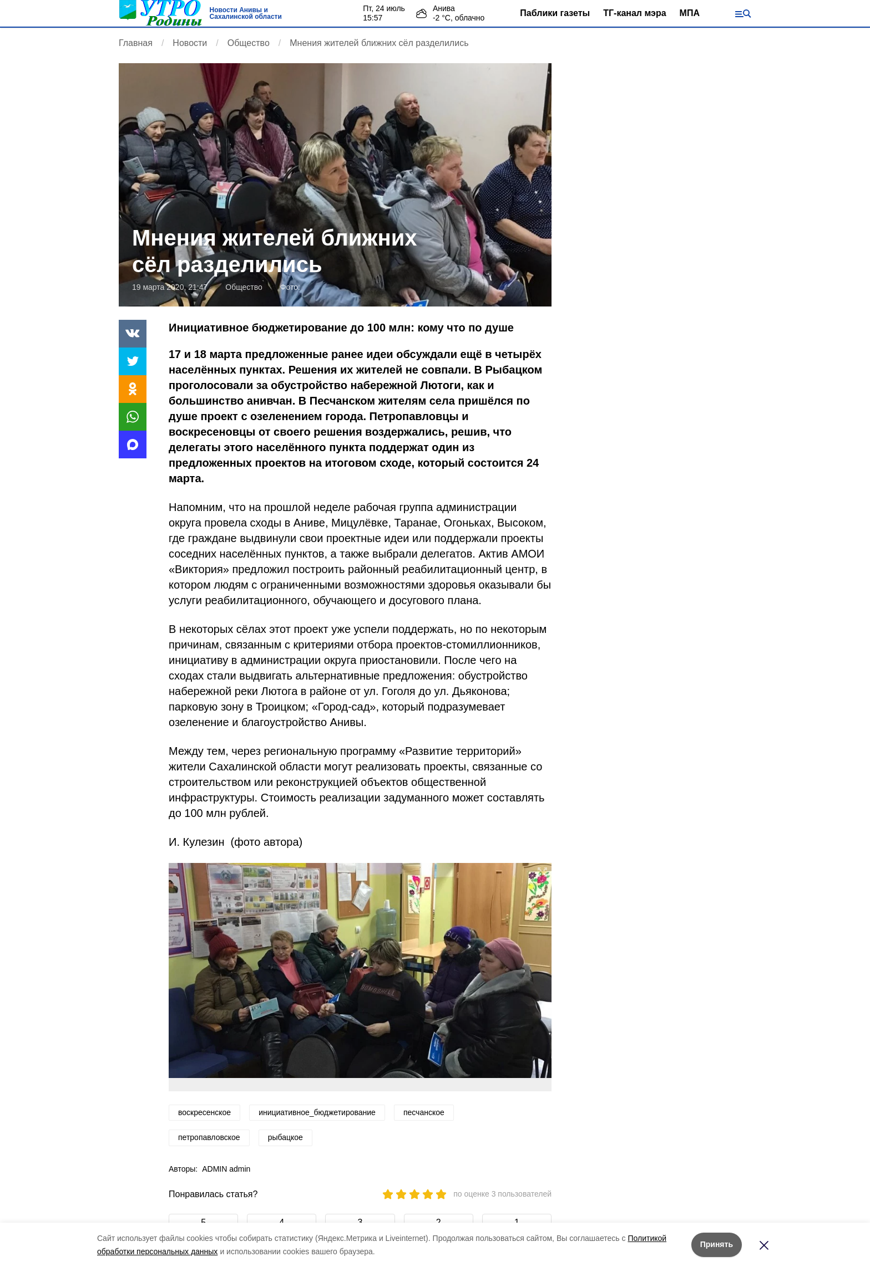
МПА (690, 13)
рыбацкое (285, 1137)
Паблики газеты (555, 13)
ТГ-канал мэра (634, 13)
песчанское (423, 1112)
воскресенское (204, 1112)
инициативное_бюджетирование (317, 1112)
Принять (716, 1244)
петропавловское (209, 1137)
